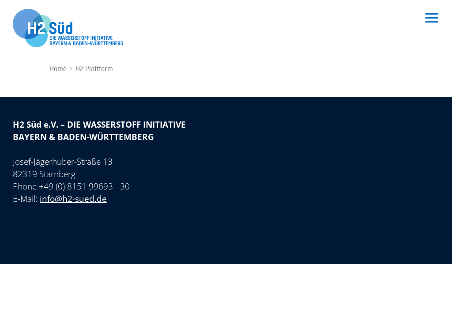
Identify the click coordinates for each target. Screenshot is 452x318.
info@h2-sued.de (73, 198)
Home (58, 69)
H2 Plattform (94, 69)
